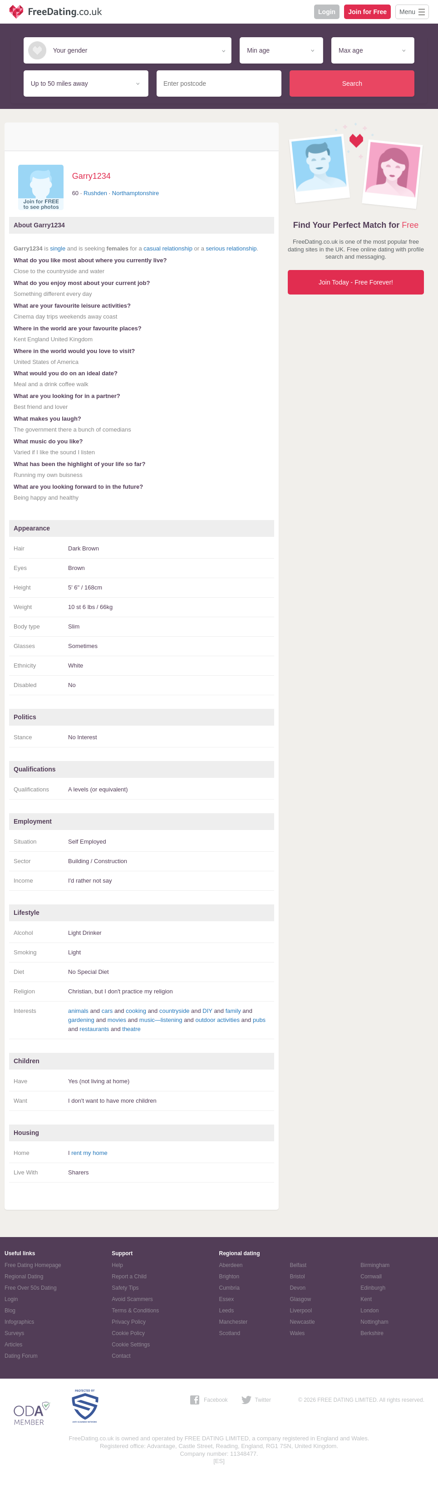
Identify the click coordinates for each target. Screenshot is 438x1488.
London (369, 1310)
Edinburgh (372, 1288)
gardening (81, 1020)
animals (78, 1010)
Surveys (14, 1333)
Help (117, 1265)
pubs (259, 1020)
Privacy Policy (129, 1322)
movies (117, 1020)
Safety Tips (125, 1288)
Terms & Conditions (135, 1310)
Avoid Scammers (132, 1299)
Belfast (298, 1265)
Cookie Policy (128, 1333)
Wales (297, 1333)
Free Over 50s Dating (31, 1288)
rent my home (89, 1152)
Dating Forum (21, 1356)
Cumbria (229, 1288)
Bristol (297, 1276)
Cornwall (371, 1276)
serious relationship (231, 248)
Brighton (229, 1276)
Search (352, 83)
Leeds (226, 1310)
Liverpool (301, 1310)
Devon (297, 1288)
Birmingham (374, 1265)
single (57, 248)
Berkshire (372, 1333)
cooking (136, 1010)
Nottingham (374, 1322)
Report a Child (129, 1276)
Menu (407, 11)
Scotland (230, 1333)
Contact (121, 1356)
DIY (207, 1010)
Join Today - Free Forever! (356, 282)
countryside (174, 1010)
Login (326, 11)
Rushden (95, 193)
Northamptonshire (135, 193)
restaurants (94, 1029)
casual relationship (167, 248)
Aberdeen (231, 1265)
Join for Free (367, 11)
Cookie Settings (131, 1344)
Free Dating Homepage (33, 1265)
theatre (131, 1029)
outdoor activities (217, 1020)
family (233, 1010)
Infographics (19, 1322)
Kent (366, 1299)
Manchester (233, 1322)
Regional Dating (24, 1276)
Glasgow (300, 1299)
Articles (13, 1344)
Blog (10, 1310)
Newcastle (302, 1322)
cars (107, 1010)
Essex (226, 1299)
